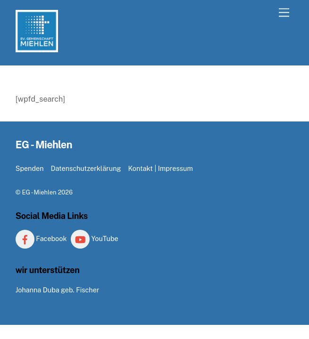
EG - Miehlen (39, 192)
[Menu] (284, 13)
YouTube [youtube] (94, 238)
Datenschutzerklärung (85, 168)
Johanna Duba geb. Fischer (58, 290)
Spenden (30, 168)
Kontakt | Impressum (160, 168)
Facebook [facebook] (41, 238)
